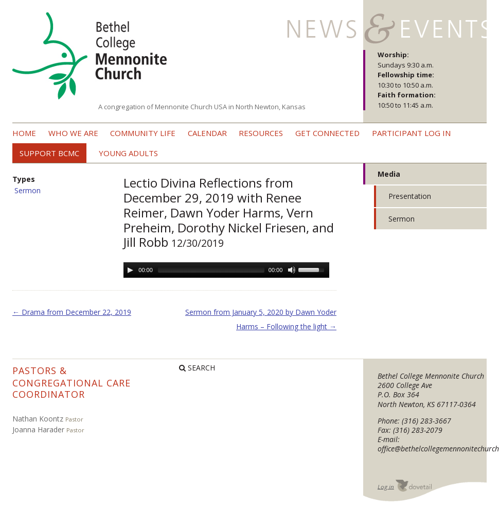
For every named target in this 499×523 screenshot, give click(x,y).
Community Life (142, 133)
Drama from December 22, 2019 (71, 312)
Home (24, 133)
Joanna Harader (38, 429)
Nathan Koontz (37, 419)
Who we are (73, 133)
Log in (386, 486)
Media (389, 174)
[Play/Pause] (130, 270)
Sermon (27, 190)
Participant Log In (411, 133)
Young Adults (128, 153)
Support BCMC (49, 153)
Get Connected (327, 133)
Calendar (207, 133)
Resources (261, 133)
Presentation (409, 196)
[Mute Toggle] (292, 270)
